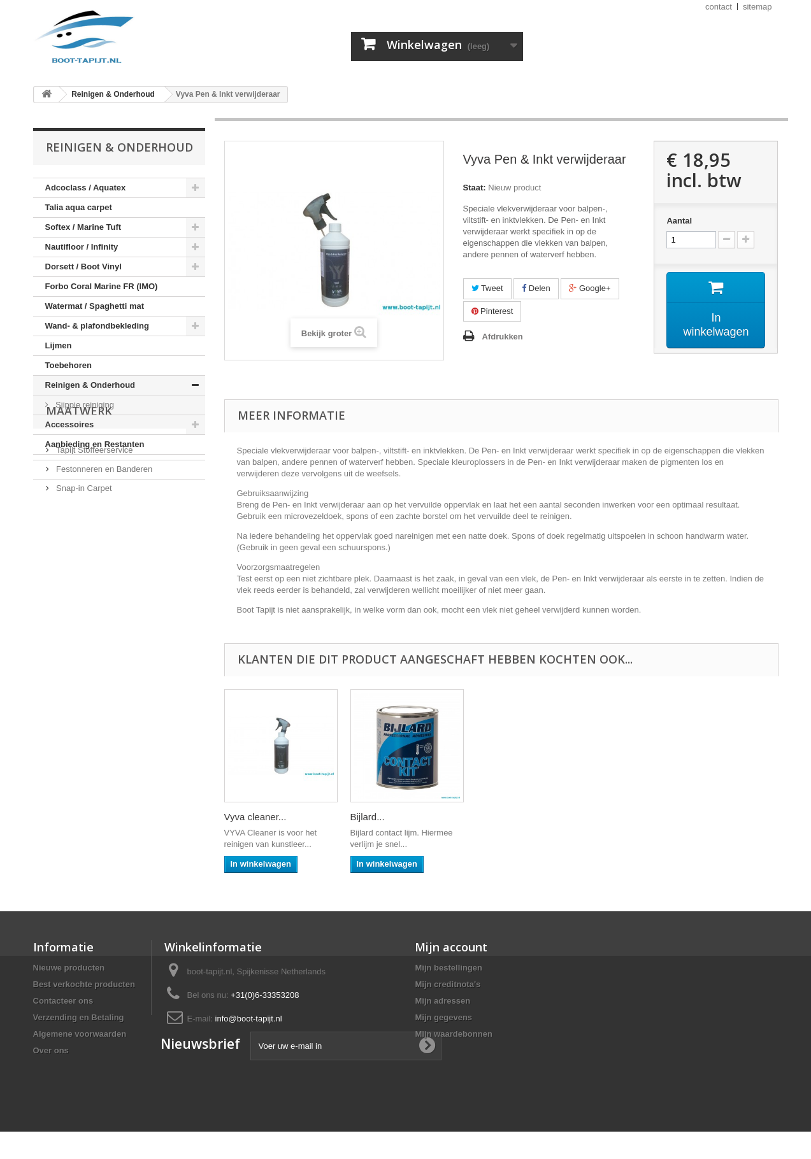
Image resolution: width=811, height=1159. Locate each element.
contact (718, 6)
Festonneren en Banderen (103, 546)
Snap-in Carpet (83, 565)
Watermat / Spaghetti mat (95, 306)
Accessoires (69, 424)
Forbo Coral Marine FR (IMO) (101, 286)
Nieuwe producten (69, 967)
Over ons (51, 1050)
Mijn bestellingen (448, 967)
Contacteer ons (63, 1001)
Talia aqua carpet (78, 207)
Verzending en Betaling (78, 1017)
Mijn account (451, 947)
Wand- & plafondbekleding (97, 326)
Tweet (487, 288)
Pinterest (492, 311)
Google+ (589, 288)
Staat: (474, 187)
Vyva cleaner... (508, 816)
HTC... (364, 816)
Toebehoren (68, 365)
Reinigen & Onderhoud (90, 385)
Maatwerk (79, 493)
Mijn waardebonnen (453, 1034)
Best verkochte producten (84, 984)
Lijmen (58, 345)
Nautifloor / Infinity (81, 247)
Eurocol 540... (253, 816)
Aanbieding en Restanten (95, 444)
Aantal (679, 220)
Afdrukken (502, 336)
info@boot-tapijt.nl (248, 1018)
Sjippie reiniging (84, 404)
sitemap (757, 6)
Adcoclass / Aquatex (85, 187)
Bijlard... (620, 816)
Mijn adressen (442, 1001)
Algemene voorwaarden (80, 1034)
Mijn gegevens (443, 1017)
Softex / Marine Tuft (83, 227)
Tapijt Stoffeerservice (93, 527)
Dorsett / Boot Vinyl (83, 266)
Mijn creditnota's (447, 984)
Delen (536, 288)
